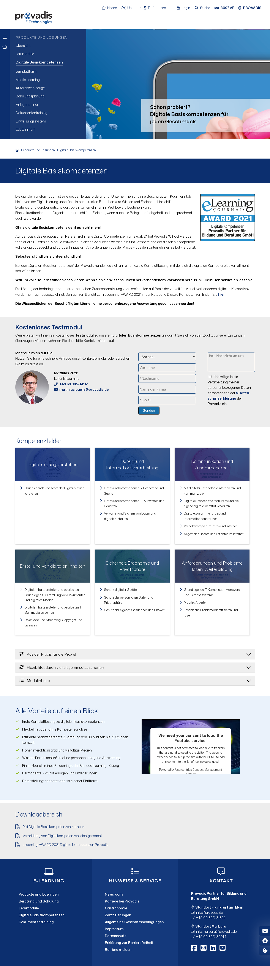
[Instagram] (204, 947)
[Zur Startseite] (5, 47)
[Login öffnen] (184, 8)
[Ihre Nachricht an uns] (231, 362)
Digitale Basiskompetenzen (76, 150)
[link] (52, 496)
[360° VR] (225, 8)
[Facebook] (194, 947)
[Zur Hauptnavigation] (5, 36)
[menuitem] (48, 45)
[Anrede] (167, 357)
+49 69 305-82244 (211, 936)
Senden (149, 410)
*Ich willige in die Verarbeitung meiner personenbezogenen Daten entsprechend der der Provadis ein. (229, 390)
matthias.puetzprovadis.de (84, 389)
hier (221, 294)
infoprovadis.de (209, 912)
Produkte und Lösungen (38, 150)
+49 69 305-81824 (211, 917)
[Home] (111, 8)
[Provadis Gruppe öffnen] (252, 8)
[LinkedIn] (213, 947)
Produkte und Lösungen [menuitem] (42, 37)
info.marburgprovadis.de (216, 931)
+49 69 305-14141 (73, 384)
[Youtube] (222, 947)
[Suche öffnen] (203, 8)
